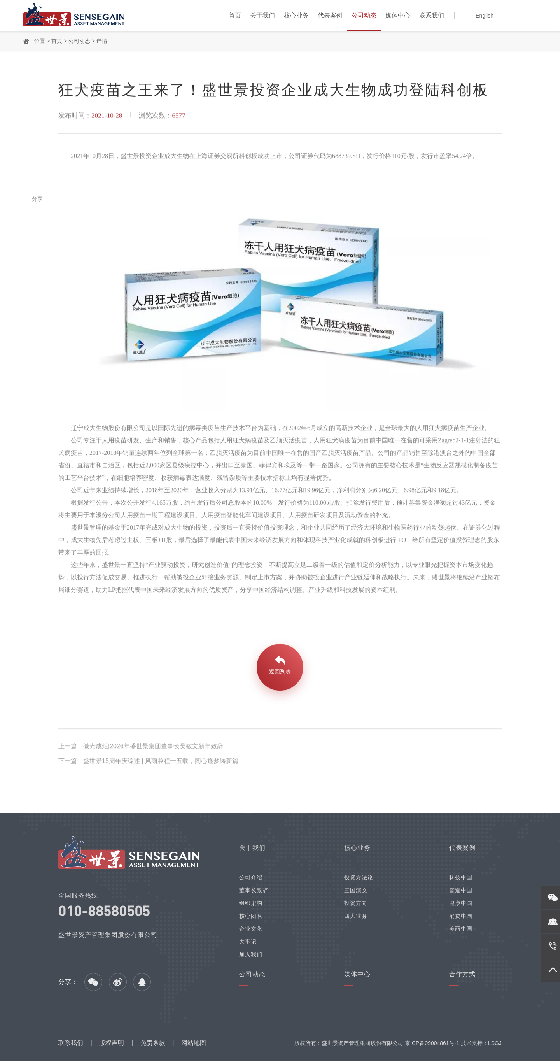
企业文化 (250, 929)
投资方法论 (358, 877)
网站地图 (193, 1043)
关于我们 (262, 15)
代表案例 (330, 15)
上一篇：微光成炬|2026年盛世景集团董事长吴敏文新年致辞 (140, 747)
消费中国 (460, 916)
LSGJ (495, 1043)
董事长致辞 (253, 890)
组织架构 (250, 903)
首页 (235, 15)
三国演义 (356, 890)
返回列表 (280, 673)
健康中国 (460, 903)
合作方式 (462, 974)
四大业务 (356, 916)
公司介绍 (250, 877)
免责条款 (152, 1043)
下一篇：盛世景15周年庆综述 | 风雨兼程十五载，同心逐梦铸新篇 (148, 762)
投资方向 (356, 903)
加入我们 (250, 954)
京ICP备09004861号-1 (432, 1043)
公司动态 (364, 15)
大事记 (248, 941)
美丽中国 (460, 929)
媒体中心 (397, 15)
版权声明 (111, 1043)
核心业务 (296, 15)
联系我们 (431, 15)
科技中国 (460, 877)
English (485, 15)
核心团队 (250, 916)
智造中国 (460, 890)
